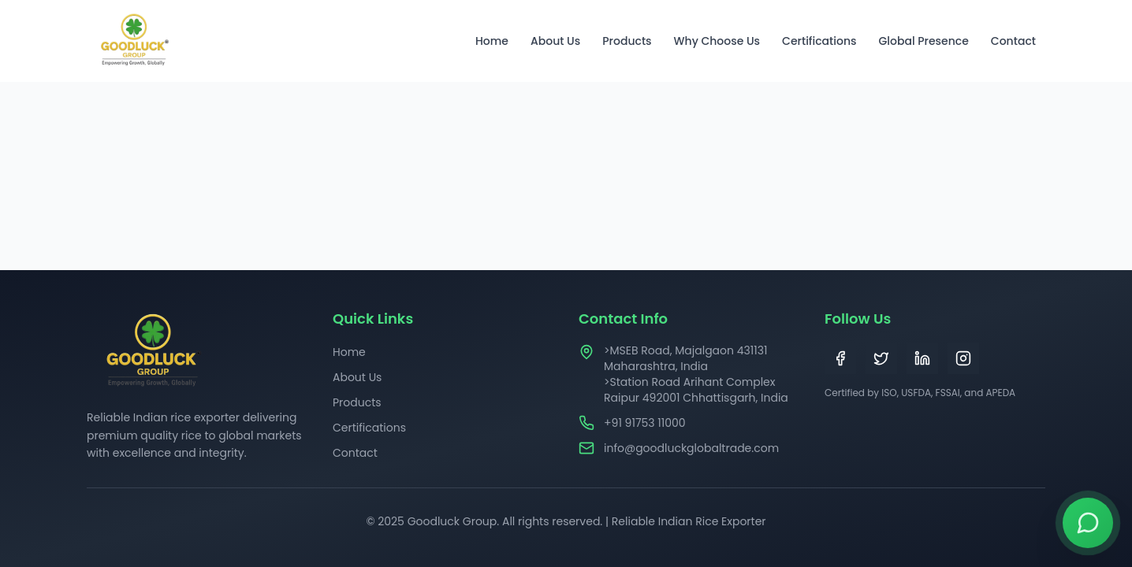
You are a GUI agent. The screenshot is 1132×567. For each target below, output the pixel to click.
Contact (1013, 41)
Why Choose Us (717, 41)
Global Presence (923, 41)
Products (626, 41)
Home (491, 41)
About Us (555, 41)
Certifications (819, 41)
